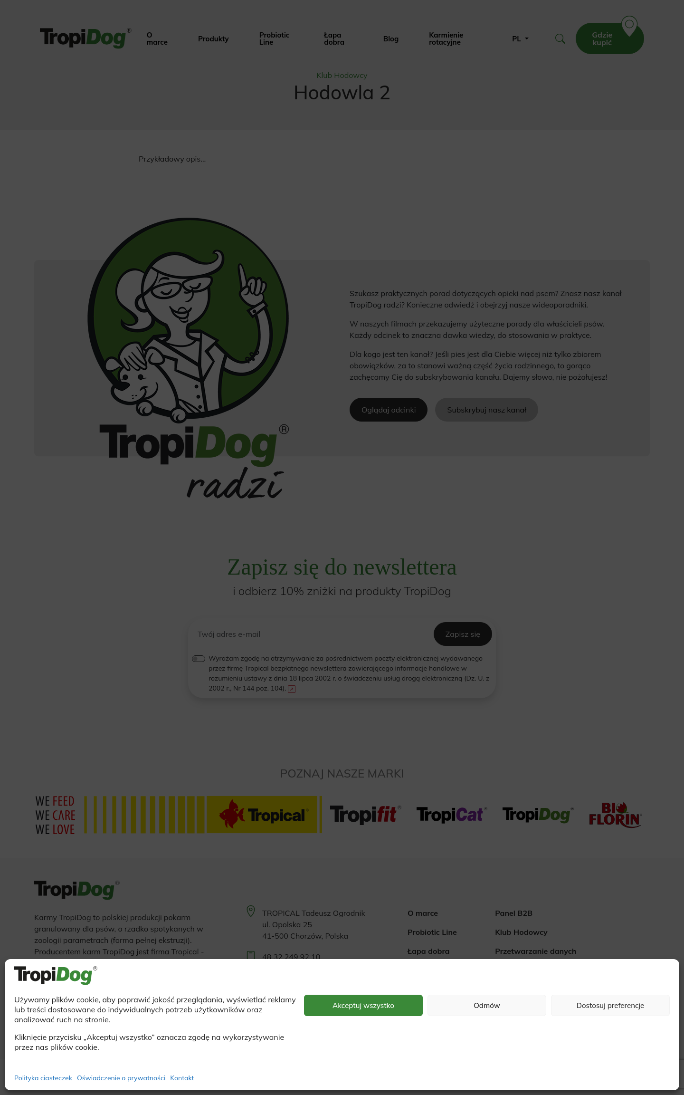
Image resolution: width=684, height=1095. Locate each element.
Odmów (487, 1005)
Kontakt (182, 1078)
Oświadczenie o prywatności (121, 1078)
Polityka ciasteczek (43, 1078)
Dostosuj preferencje (611, 1005)
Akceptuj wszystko (363, 1005)
